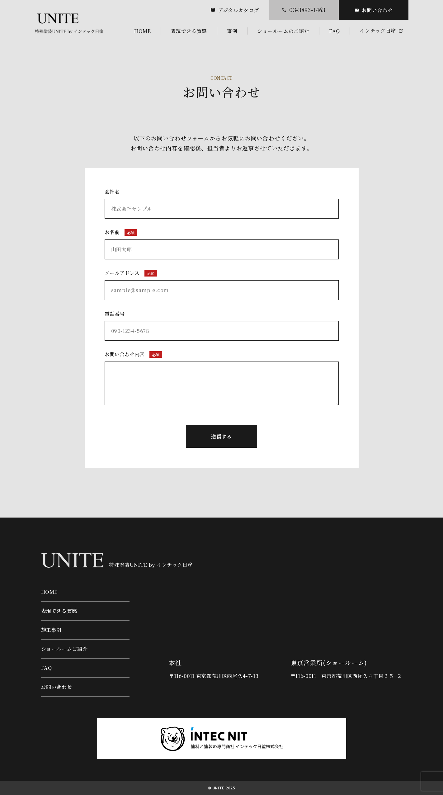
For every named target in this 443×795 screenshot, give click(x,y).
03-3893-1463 (303, 10)
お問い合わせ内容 (222, 378)
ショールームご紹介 (64, 648)
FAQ (46, 667)
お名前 (222, 244)
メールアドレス (222, 284)
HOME (49, 591)
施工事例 (51, 629)
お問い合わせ (373, 10)
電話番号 (222, 325)
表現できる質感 (59, 610)
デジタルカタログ (234, 10)
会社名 (222, 203)
